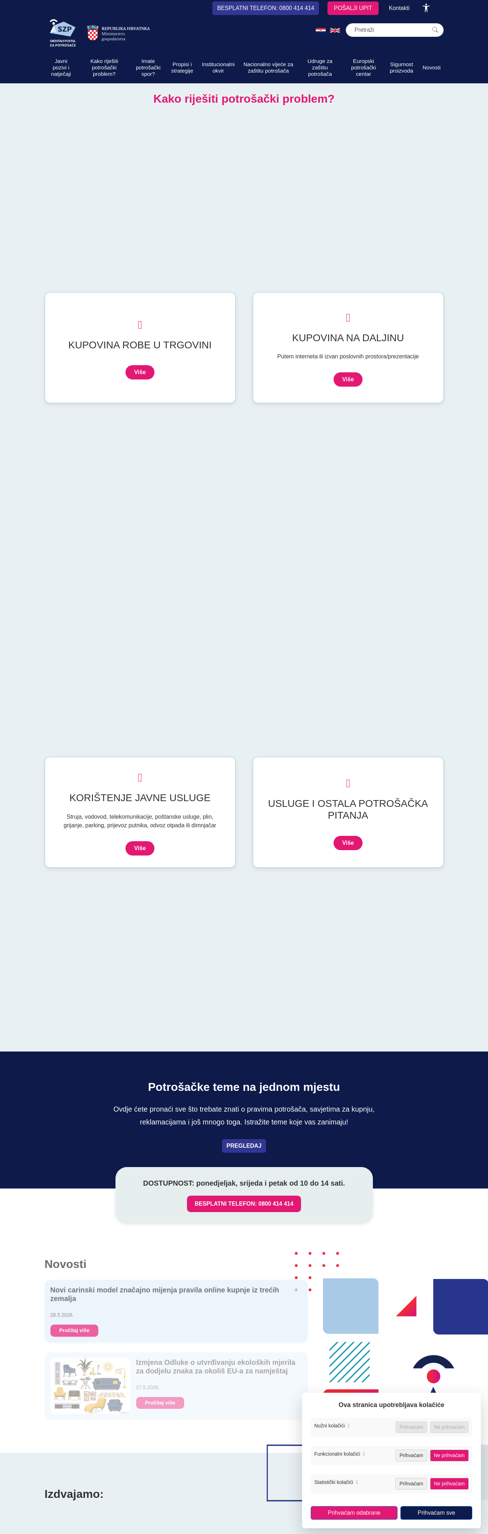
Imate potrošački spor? (148, 67)
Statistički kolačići (336, 1482)
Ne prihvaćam (449, 1455)
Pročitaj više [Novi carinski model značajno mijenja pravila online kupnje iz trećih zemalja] (74, 1334)
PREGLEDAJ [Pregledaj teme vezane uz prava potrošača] (244, 1146)
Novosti (432, 67)
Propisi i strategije (182, 67)
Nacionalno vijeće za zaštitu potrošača (268, 67)
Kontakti (399, 8)
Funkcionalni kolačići (339, 1454)
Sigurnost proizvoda (401, 67)
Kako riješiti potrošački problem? (104, 67)
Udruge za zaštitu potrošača (319, 67)
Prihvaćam (411, 1455)
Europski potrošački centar (363, 67)
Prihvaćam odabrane (354, 1513)
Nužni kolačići (332, 1425)
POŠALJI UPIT (353, 8)
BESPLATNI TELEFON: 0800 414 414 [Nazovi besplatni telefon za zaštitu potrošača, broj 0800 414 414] (243, 1204)
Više (140, 372)
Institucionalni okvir (218, 67)
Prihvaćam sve (436, 1513)
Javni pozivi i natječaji (61, 67)
